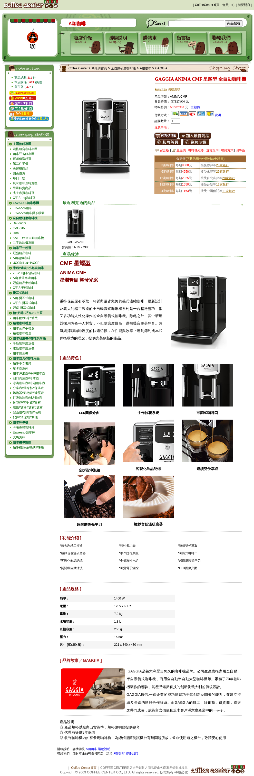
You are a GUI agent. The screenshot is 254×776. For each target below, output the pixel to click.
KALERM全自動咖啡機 (28, 238)
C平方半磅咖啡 (23, 288)
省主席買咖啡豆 (23, 193)
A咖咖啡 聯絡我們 (125, 753)
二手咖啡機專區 (23, 243)
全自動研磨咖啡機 (123, 68)
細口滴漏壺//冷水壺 (26, 378)
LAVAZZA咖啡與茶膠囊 (29, 213)
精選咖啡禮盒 (22, 333)
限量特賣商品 (22, 188)
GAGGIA (19, 228)
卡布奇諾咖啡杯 (23, 427)
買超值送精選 (22, 159)
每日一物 (19, 178)
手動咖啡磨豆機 (23, 343)
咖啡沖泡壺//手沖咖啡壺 (29, 373)
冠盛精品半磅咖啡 (25, 283)
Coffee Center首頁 (83, 768)
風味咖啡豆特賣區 (25, 183)
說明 (218, 115)
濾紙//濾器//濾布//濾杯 (28, 407)
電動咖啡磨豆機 (23, 348)
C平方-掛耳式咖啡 (25, 303)
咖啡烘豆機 (20, 353)
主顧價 (195, 107)
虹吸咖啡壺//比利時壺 (27, 398)
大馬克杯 (19, 437)
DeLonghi (19, 223)
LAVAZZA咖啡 (22, 208)
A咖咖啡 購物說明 (98, 749)
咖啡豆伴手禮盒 (23, 328)
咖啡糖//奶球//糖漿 (25, 318)
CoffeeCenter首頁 (207, 5)
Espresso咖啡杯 (24, 432)
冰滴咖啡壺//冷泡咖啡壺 (29, 383)
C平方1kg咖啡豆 (24, 198)
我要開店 (244, 5)
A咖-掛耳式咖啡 (23, 298)
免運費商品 (20, 168)
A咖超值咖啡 (21, 258)
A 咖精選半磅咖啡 (25, 278)
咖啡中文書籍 (22, 363)
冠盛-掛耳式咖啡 (24, 308)
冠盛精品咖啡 (22, 253)
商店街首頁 (99, 68)
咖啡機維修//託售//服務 (28, 447)
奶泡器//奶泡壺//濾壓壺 (28, 393)
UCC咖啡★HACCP (26, 263)
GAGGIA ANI (75, 242)
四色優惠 (19, 173)
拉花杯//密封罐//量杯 (27, 402)
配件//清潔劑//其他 (25, 417)
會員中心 (228, 5)
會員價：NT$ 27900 (75, 247)
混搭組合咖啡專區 (25, 149)
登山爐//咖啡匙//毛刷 (27, 412)
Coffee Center (78, 68)
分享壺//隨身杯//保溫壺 (28, 388)
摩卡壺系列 (20, 368)
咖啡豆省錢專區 (23, 154)
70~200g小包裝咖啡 (26, 273)
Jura (16, 233)
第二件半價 (20, 163)
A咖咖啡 (145, 68)
